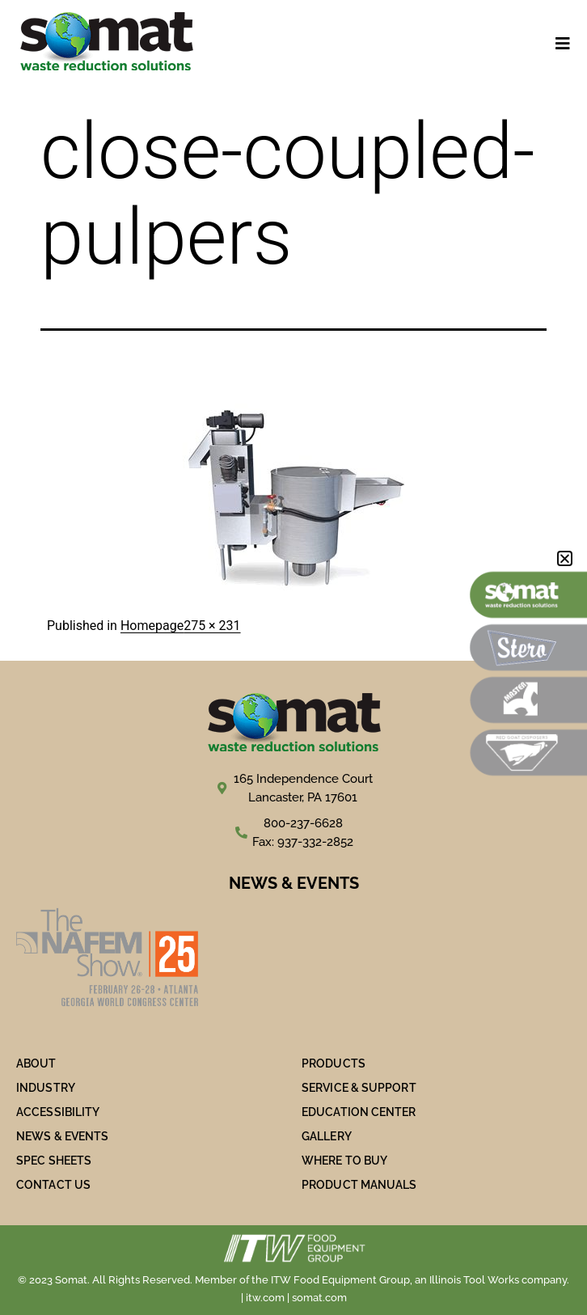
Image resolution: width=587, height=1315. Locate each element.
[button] (565, 558)
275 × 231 (212, 625)
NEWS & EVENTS (62, 1136)
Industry (45, 1087)
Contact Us (53, 1184)
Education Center (359, 1112)
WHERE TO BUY (344, 1160)
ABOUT (36, 1063)
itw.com (265, 1298)
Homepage (152, 625)
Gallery (327, 1136)
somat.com (319, 1298)
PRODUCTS (333, 1063)
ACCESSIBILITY (57, 1112)
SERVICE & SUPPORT (359, 1087)
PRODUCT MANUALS (359, 1184)
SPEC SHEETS (53, 1160)
